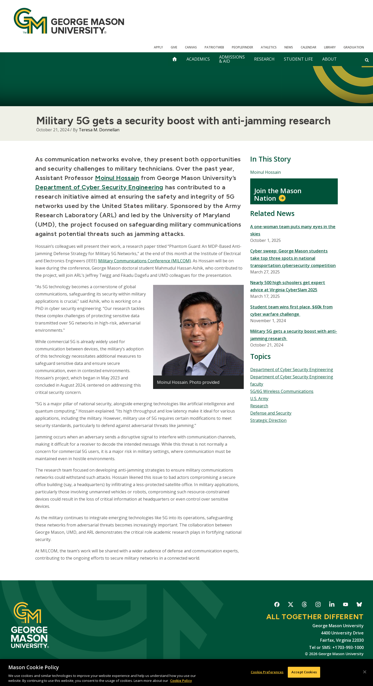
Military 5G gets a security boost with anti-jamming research (293, 334)
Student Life (298, 59)
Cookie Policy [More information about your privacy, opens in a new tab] (181, 680)
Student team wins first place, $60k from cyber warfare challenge (291, 310)
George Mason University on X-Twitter (290, 605)
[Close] (364, 672)
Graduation (353, 47)
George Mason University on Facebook (276, 605)
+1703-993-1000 (348, 647)
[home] (174, 59)
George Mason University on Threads (304, 605)
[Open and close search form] (367, 60)
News (288, 47)
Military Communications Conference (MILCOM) (144, 261)
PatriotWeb (214, 47)
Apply (158, 47)
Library (330, 47)
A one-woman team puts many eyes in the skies (292, 230)
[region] (186, 672)
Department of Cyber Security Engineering (99, 187)
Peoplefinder (242, 47)
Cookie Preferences (267, 672)
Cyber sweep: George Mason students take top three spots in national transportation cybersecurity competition (293, 258)
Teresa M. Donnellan (99, 130)
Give (174, 47)
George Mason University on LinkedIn (331, 605)
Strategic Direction (268, 420)
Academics (198, 59)
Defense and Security (270, 413)
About (329, 59)
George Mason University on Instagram (317, 605)
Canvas (191, 47)
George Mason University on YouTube (345, 605)
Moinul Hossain (117, 178)
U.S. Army (259, 398)
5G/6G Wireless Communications (281, 391)
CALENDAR (308, 47)
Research (264, 59)
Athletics (269, 47)
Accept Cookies (304, 672)
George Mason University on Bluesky (359, 605)
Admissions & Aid (232, 59)
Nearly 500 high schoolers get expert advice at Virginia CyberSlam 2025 (287, 286)
